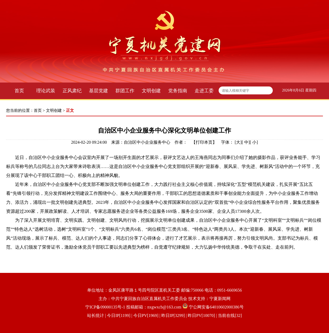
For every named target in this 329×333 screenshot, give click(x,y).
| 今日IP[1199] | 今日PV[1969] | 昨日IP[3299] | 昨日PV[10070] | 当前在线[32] (173, 315)
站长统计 (95, 315)
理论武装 (45, 90)
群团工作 (124, 90)
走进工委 (204, 90)
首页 (19, 90)
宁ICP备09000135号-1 (105, 307)
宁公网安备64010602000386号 (216, 307)
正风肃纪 (72, 90)
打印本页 (204, 142)
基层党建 (98, 90)
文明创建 (151, 90)
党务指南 (177, 90)
